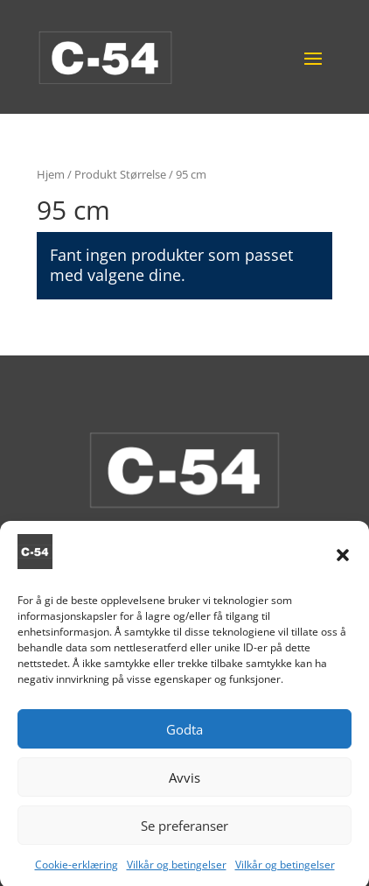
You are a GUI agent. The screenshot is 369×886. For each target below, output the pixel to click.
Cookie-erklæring (76, 875)
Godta (184, 739)
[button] (343, 564)
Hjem (51, 174)
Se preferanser (184, 835)
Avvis (184, 787)
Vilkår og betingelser (176, 875)
